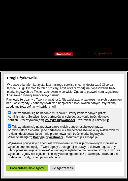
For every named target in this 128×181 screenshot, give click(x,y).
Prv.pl (11, 69)
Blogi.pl (23, 69)
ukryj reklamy (103, 53)
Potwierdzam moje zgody (27, 168)
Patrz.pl (63, 69)
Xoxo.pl (104, 69)
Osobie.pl (118, 69)
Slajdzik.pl (38, 69)
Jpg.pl (51, 69)
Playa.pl (76, 69)
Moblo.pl (90, 69)
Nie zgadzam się (62, 168)
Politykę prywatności (60, 120)
